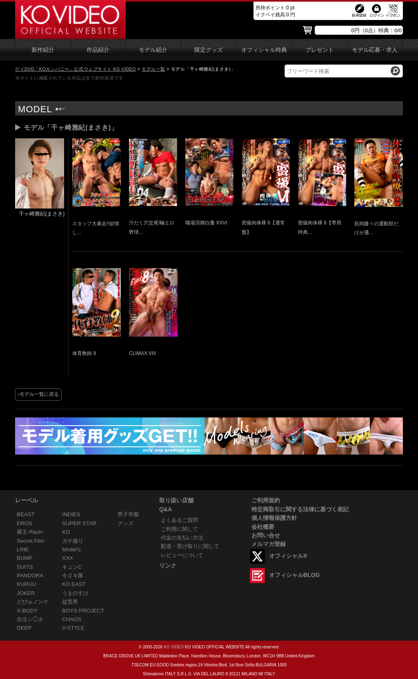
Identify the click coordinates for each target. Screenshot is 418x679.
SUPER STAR (79, 523)
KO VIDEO (174, 647)
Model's (71, 549)
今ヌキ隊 (72, 575)
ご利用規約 (265, 500)
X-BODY (27, 611)
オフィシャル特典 (264, 50)
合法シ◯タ (30, 619)
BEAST (26, 514)
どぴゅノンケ (33, 602)
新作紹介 (42, 50)
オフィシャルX (288, 556)
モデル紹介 (153, 50)
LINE (23, 549)
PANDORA (30, 575)
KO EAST (74, 584)
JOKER (26, 593)
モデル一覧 (153, 69)
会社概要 (262, 527)
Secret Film (30, 541)
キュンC (72, 567)
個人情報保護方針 (274, 518)
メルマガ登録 (268, 544)
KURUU (26, 584)
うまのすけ (75, 593)
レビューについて (182, 555)
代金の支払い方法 (182, 538)
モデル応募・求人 (375, 50)
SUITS (25, 567)
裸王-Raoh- (30, 532)
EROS (24, 523)
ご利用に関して (179, 529)
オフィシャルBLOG (294, 575)
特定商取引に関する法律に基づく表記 (300, 509)
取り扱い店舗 (176, 500)
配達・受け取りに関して (190, 546)
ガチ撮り (72, 541)
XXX (67, 558)
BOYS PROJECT (83, 611)
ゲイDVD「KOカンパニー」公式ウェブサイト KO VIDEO (75, 69)
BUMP (25, 558)
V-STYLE (73, 628)
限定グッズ (208, 50)
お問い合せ (265, 535)
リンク (167, 565)
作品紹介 (98, 50)
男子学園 (128, 514)
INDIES (71, 514)
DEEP (24, 628)
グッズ (125, 523)
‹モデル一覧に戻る (38, 394)
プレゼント (319, 50)
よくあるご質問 (179, 520)
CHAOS (72, 619)
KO (66, 532)
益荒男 (70, 602)
